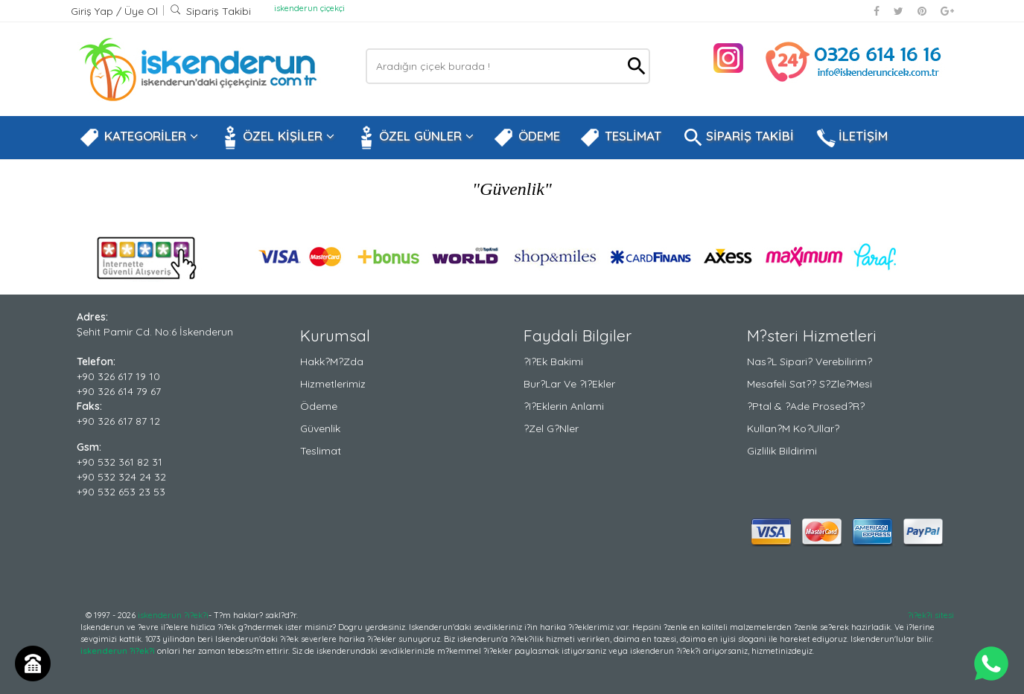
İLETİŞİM (850, 137)
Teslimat (320, 450)
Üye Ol (141, 11)
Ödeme (318, 406)
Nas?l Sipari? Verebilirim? (809, 361)
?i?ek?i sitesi (931, 615)
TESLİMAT (620, 137)
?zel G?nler (551, 428)
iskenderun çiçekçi (309, 8)
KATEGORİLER (138, 137)
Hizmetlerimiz (333, 384)
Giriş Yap (93, 11)
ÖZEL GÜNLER (414, 137)
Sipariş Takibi (210, 11)
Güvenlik (320, 428)
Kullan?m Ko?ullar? (793, 428)
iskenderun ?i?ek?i (173, 615)
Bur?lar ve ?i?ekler (569, 384)
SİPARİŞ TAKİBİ (737, 137)
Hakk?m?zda (331, 361)
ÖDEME (526, 137)
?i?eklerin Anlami (564, 406)
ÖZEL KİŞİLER (275, 137)
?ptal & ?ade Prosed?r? (806, 406)
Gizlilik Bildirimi (782, 450)
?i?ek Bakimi (553, 361)
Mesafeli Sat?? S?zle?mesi (809, 384)
